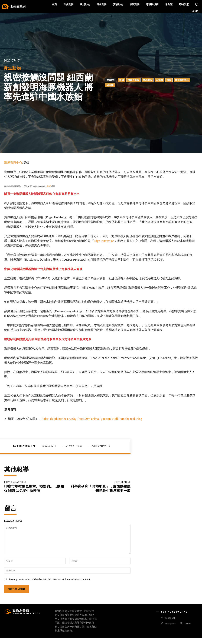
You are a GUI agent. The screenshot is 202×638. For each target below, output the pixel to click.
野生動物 (12, 68)
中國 (121, 80)
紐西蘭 (110, 85)
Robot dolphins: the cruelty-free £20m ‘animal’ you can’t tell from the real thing (92, 419)
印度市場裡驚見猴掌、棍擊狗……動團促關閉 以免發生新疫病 (34, 488)
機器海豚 (147, 80)
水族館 (159, 80)
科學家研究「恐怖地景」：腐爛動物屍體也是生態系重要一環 (101, 488)
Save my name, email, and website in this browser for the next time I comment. (49, 579)
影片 (49, 186)
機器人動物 (133, 80)
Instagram (170, 623)
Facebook (170, 618)
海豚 (169, 80)
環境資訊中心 (182, 80)
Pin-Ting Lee (26, 446)
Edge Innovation (104, 241)
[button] (196, 4)
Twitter (187, 623)
